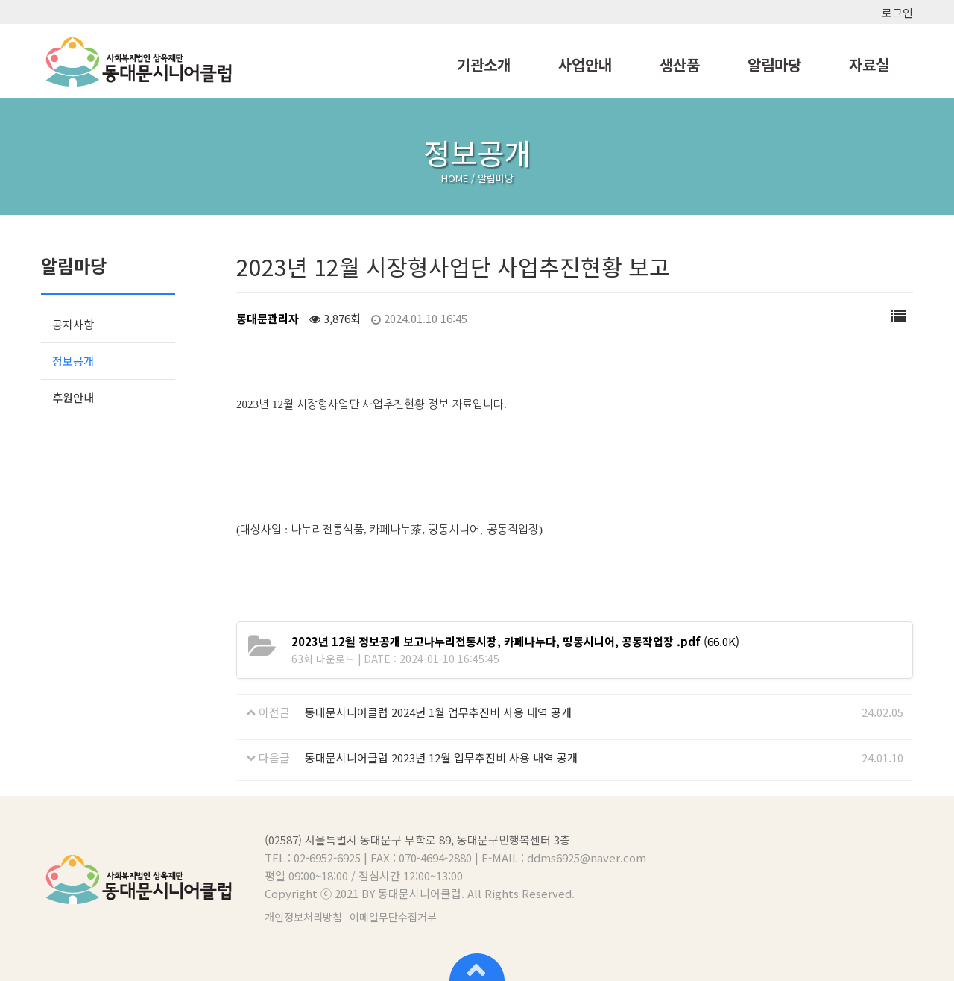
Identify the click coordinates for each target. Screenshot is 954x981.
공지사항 (73, 324)
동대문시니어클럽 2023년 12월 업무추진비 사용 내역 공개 (441, 757)
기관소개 (484, 64)
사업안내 (585, 64)
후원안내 (73, 397)
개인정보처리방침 (303, 917)
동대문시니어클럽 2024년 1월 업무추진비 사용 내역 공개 (438, 712)
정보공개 (73, 361)
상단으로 (477, 966)
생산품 (680, 64)
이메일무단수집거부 (393, 917)
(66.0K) (515, 641)
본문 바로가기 (0, 0)
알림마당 (774, 64)
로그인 (897, 12)
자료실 (869, 64)
